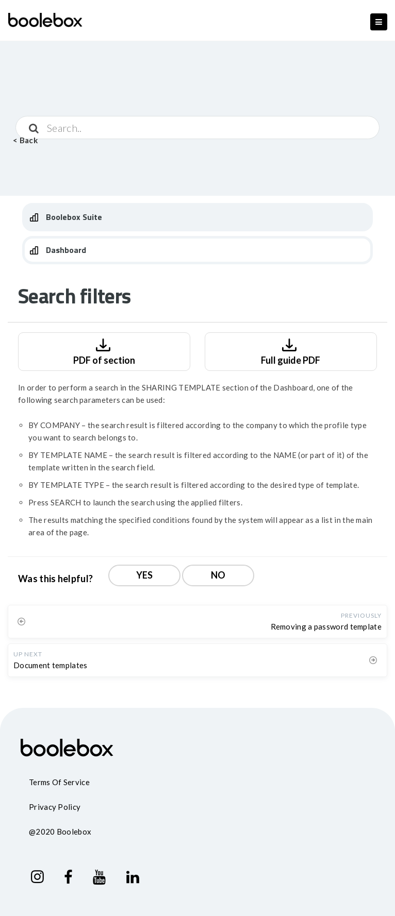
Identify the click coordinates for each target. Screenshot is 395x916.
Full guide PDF (290, 350)
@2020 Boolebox (60, 831)
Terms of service (59, 782)
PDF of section (104, 350)
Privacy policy (54, 806)
